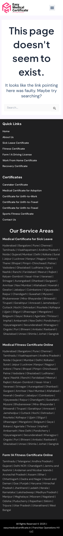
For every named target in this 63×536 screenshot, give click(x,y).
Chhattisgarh (10, 479)
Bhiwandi (49, 298)
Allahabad (39, 285)
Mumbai (27, 254)
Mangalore (45, 312)
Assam (32, 474)
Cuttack (7, 307)
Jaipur (8, 258)
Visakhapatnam (27, 250)
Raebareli (50, 329)
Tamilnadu (9, 250)
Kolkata (47, 254)
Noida (6, 254)
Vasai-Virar (31, 276)
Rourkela (42, 307)
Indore (52, 258)
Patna (52, 263)
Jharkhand (21, 488)
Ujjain (7, 312)
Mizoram (35, 496)
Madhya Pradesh (46, 492)
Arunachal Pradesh (14, 474)
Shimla (32, 334)
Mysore (47, 294)
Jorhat (42, 334)
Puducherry (20, 501)
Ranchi (17, 272)
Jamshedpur (50, 303)
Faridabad (29, 272)
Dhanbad (37, 281)
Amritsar (8, 285)
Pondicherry (51, 320)
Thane (7, 263)
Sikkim (48, 501)
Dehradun (28, 307)
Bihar (41, 474)
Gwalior (7, 289)
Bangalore (24, 245)
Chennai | (46, 245)
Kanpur (31, 258)
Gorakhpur (20, 303)
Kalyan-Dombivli (13, 276)
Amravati (34, 303)
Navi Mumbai (23, 285)
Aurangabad (22, 281)
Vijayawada (50, 289)
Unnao (22, 334)
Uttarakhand (40, 505)
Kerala (44, 488)
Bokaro (27, 316)
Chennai (46, 351)
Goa (15, 483)
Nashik (7, 272)
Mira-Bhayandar (31, 298)
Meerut (42, 272)
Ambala (37, 329)
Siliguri (16, 312)
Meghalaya (21, 496)
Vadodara (9, 267)
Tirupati (7, 303)
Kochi (17, 307)
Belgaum (8, 316)
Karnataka (9, 492)
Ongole (7, 329)
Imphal (7, 320)
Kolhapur (54, 307)
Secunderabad (33, 325)
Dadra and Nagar (30, 479)
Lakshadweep (25, 492)
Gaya (18, 316)
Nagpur (42, 258)
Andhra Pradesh (49, 250)
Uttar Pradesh (21, 505)
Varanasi (46, 276)
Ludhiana (38, 267)
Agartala (39, 316)
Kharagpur (50, 325)
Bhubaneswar (11, 298)
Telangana (23, 461)
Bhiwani (25, 329)
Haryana (36, 483)
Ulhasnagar (29, 312)
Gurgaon (50, 281)
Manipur (8, 496)
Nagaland (48, 496)
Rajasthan (36, 501)
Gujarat (16, 254)
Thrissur (52, 316)
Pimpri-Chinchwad (35, 263)
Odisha (7, 501)
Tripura (7, 505)
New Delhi (36, 320)
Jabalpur (19, 289)
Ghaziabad (24, 267)
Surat (56, 254)
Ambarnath (21, 320)
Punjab (24, 483)
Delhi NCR (20, 466)
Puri (16, 329)
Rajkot (52, 272)
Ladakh (34, 488)
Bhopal (16, 263)
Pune (36, 245)
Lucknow (19, 258)
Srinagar (8, 281)
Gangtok (53, 334)
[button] (52, 8)
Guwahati (34, 294)
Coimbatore (33, 289)
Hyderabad (9, 245)
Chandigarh (19, 294)
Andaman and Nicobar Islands (33, 470)
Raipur (7, 294)
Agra (48, 267)
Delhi (37, 254)
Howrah (52, 285)
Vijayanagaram (12, 325)
